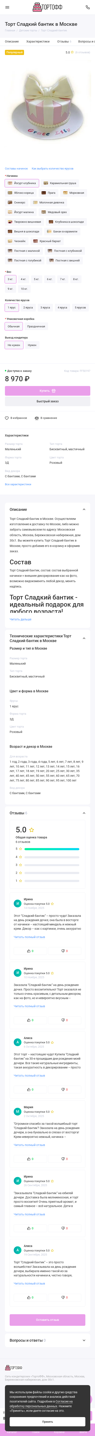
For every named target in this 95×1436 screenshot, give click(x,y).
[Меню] (7, 7)
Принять (47, 1421)
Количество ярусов (17, 300)
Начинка (12, 175)
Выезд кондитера (16, 337)
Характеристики (38, 41)
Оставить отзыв (47, 1320)
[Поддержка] (88, 7)
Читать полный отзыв (29, 937)
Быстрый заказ (48, 401)
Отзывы (64, 41)
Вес (9, 271)
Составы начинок (16, 168)
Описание (12, 41)
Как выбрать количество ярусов (52, 168)
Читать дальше (20, 619)
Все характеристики (18, 484)
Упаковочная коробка (20, 318)
